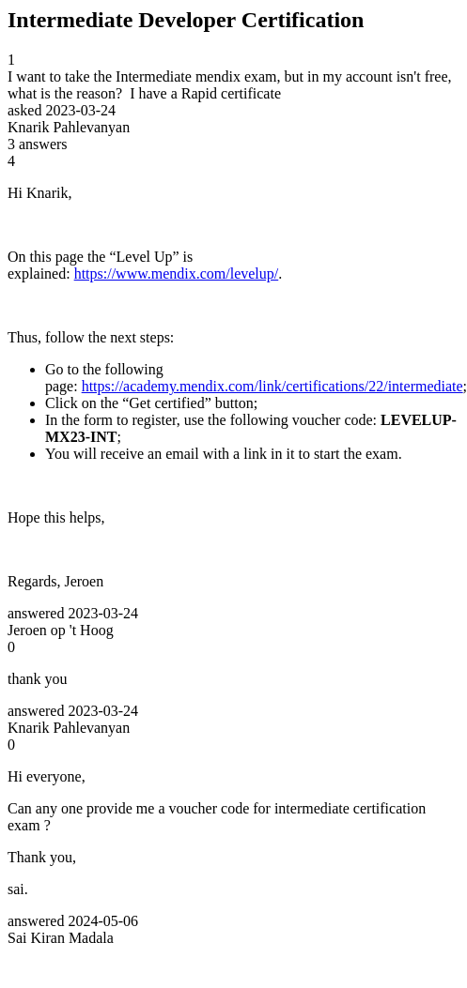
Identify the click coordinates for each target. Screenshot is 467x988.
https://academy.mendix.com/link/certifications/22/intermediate (272, 386)
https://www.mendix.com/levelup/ (176, 273)
